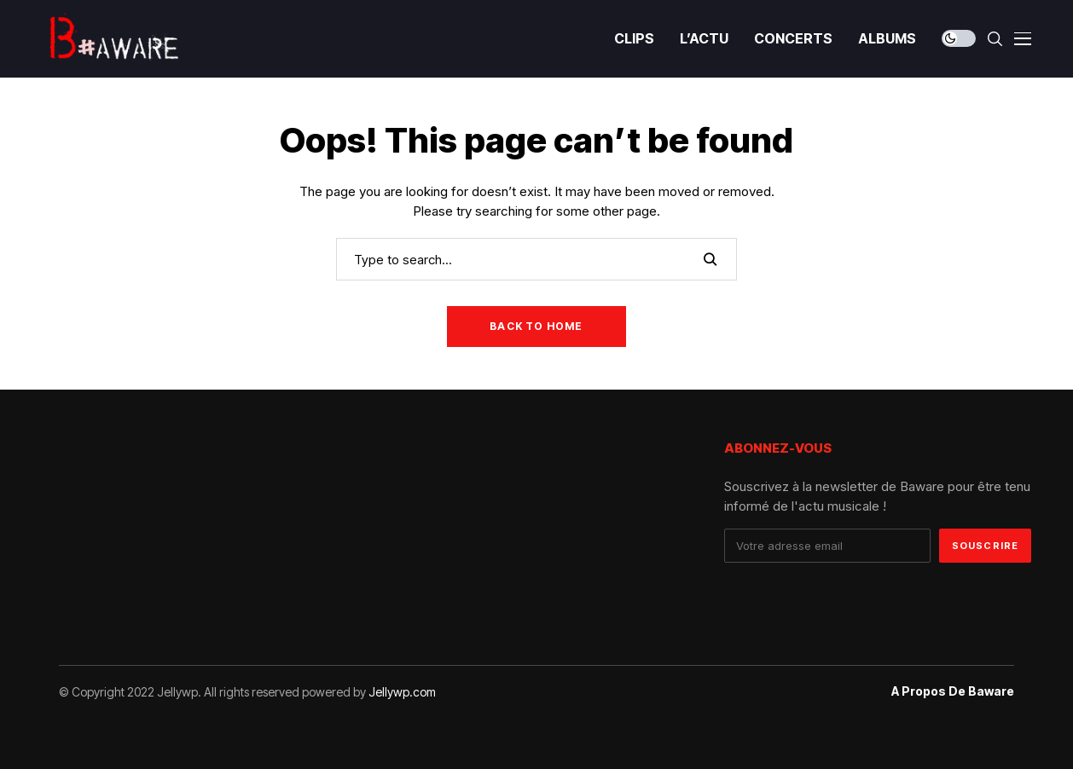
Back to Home (536, 326)
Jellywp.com (402, 692)
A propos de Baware (952, 691)
